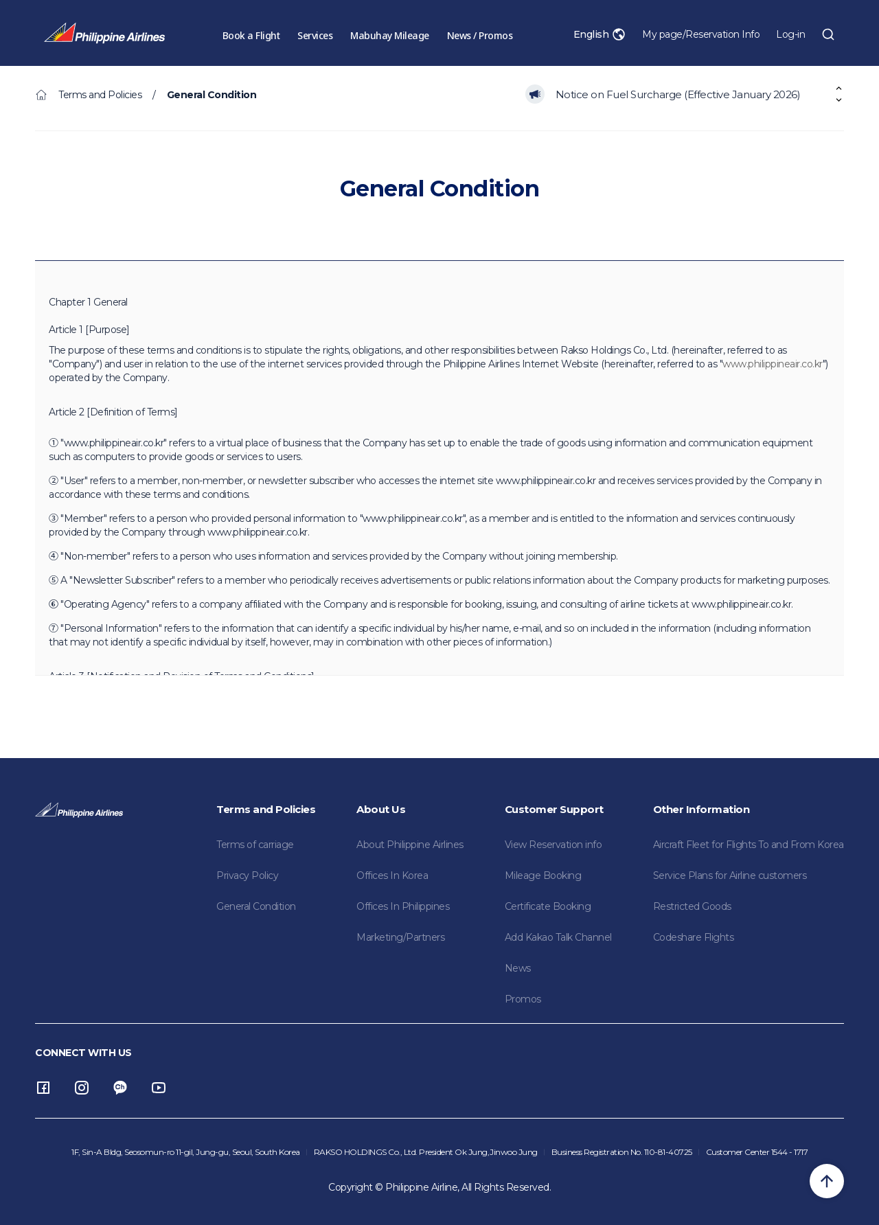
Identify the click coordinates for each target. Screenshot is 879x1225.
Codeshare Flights (693, 937)
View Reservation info (553, 844)
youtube (158, 1087)
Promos (523, 999)
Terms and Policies (265, 809)
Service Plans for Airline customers (730, 875)
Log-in (790, 34)
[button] (839, 100)
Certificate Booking (548, 906)
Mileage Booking (543, 875)
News (518, 968)
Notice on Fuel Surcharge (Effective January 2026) (678, 94)
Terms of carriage (255, 844)
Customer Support (554, 809)
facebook (43, 1087)
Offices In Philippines (402, 906)
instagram (81, 1087)
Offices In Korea (392, 875)
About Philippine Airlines (410, 844)
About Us (380, 809)
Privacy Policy (247, 875)
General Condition (256, 906)
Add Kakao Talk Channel (558, 937)
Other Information (701, 809)
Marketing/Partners (400, 937)
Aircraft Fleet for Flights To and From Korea (748, 844)
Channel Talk (120, 1087)
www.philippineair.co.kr (772, 364)
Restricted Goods (692, 906)
